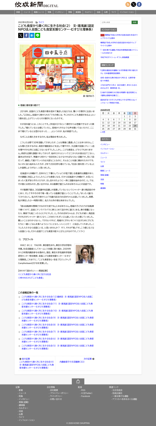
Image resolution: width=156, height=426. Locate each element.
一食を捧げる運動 (120, 396)
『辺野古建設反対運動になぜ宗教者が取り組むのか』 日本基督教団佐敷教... (119, 71)
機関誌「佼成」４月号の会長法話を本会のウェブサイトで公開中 (118, 44)
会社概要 (54, 390)
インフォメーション (127, 12)
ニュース (27, 12)
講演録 (78, 12)
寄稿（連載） (105, 175)
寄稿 (70, 12)
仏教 (106, 12)
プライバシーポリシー (59, 393)
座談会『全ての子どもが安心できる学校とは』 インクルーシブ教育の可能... (119, 101)
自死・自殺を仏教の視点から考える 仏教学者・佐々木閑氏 (118, 79)
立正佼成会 (117, 390)
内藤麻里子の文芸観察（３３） (77, 360)
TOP (78, 381)
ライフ (113, 12)
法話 (98, 12)
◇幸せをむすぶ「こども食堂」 (31, 278)
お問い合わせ (56, 399)
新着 (18, 12)
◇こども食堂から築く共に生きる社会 (34, 274)
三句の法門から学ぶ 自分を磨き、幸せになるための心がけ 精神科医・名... (119, 86)
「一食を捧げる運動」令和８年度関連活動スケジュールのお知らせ (119, 51)
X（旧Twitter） (86, 393)
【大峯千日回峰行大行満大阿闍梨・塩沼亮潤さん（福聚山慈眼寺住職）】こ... (119, 93)
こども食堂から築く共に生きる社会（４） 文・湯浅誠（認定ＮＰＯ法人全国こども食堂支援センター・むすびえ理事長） (37, 363)
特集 (49, 12)
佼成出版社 (117, 393)
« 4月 (103, 132)
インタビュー (59, 12)
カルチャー (89, 12)
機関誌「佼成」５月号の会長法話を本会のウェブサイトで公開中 (119, 36)
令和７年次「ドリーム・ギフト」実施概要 (115, 57)
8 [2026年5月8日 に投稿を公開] (124, 119)
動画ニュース (39, 12)
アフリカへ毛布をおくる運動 (124, 399)
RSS (83, 390)
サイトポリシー (56, 396)
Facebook (85, 396)
